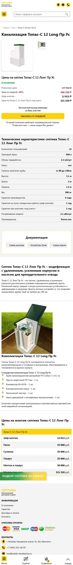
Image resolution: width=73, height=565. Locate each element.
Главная (6, 27)
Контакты (5, 516)
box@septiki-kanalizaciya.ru (19, 553)
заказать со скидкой (33, 116)
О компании (7, 505)
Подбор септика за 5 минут (23, 476)
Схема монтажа (16, 245)
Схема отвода (59, 245)
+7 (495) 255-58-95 (16, 547)
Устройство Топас (38, 245)
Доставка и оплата (10, 512)
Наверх (68, 563)
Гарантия (5, 509)
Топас (13, 27)
